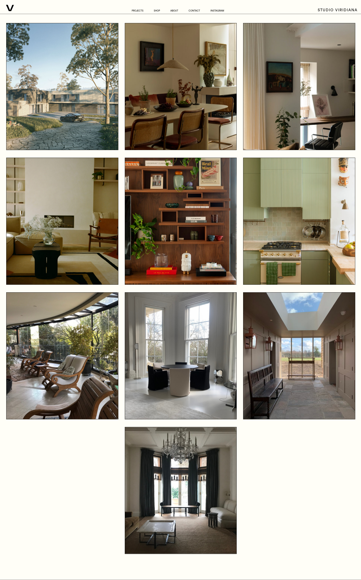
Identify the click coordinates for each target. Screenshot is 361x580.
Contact (194, 11)
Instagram (217, 11)
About (174, 11)
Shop (157, 11)
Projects (137, 11)
